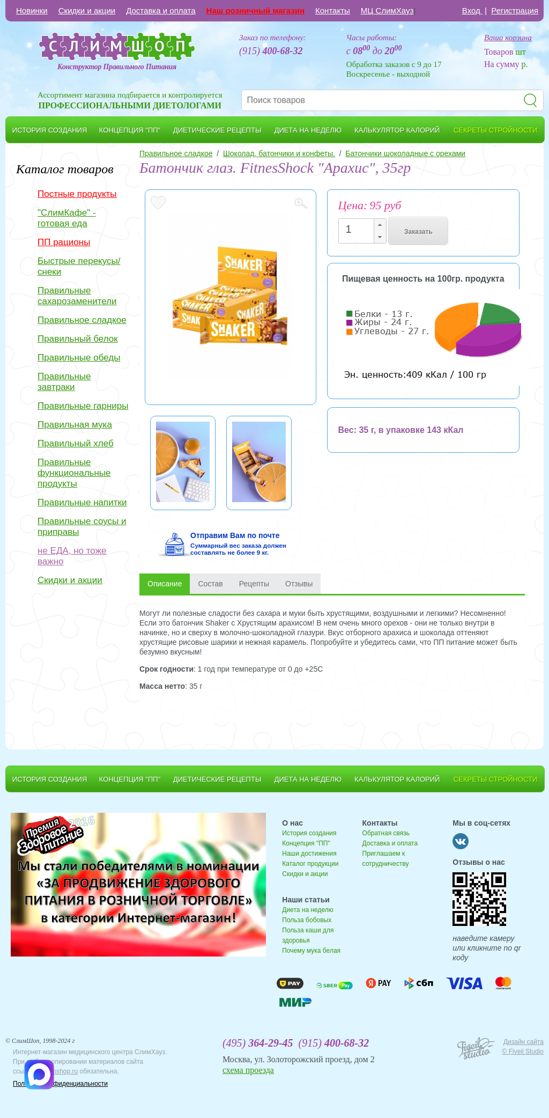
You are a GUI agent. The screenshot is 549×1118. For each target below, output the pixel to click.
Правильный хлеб (76, 443)
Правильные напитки (82, 502)
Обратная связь (386, 833)
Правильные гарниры (83, 406)
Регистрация (514, 10)
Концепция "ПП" (306, 843)
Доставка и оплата (160, 10)
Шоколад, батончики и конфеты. (279, 153)
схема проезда (248, 1070)
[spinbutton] (359, 229)
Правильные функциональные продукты (74, 473)
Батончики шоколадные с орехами (405, 153)
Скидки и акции (86, 10)
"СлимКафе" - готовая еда (67, 218)
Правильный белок (78, 339)
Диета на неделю (307, 910)
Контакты (332, 10)
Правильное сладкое (82, 320)
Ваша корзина (508, 37)
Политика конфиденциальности (60, 1083)
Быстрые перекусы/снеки (79, 266)
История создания (309, 833)
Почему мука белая (311, 950)
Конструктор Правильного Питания (116, 67)
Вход (472, 10)
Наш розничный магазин (255, 10)
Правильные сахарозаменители (77, 295)
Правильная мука (75, 425)
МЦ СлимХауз (387, 10)
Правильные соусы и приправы (82, 526)
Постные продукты (77, 194)
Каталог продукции (310, 863)
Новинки (32, 10)
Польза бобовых (306, 920)
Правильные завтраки (64, 381)
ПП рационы (64, 242)
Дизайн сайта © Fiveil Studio (523, 1046)
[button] (379, 225)
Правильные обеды (79, 357)
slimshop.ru (61, 1071)
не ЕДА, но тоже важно (72, 556)
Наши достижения (309, 853)
